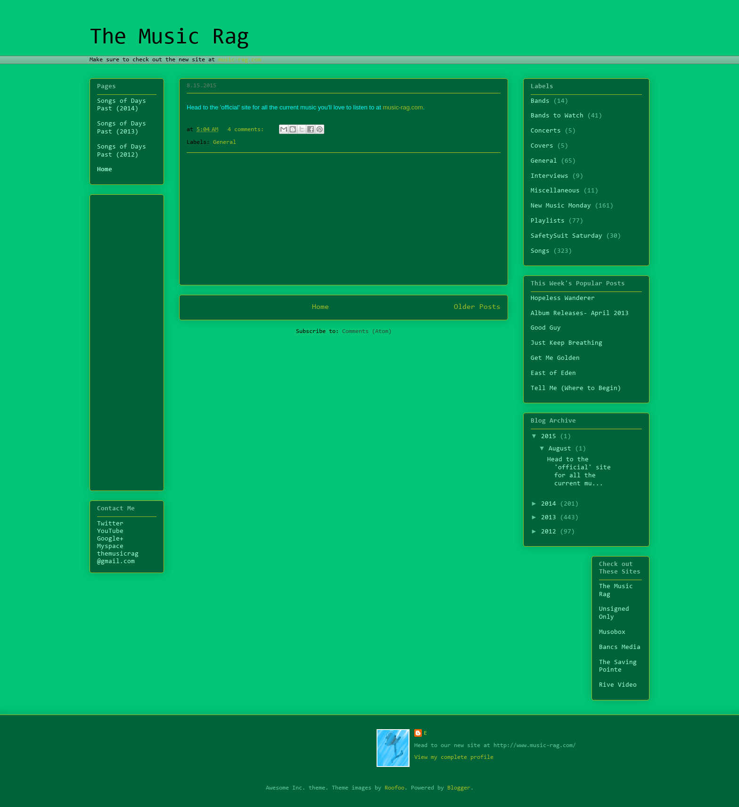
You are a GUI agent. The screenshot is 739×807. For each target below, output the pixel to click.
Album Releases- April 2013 (580, 313)
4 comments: (247, 129)
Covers (542, 146)
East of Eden (553, 373)
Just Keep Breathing (566, 343)
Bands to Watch (557, 116)
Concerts (546, 131)
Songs (540, 251)
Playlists (548, 221)
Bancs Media (619, 647)
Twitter (110, 524)
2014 (550, 504)
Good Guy (546, 328)
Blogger (458, 788)
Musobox (612, 632)
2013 (550, 518)
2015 (550, 436)
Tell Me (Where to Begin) (576, 388)
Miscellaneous (555, 191)
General (224, 142)
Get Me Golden (555, 358)
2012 (550, 532)
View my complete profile (453, 757)
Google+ (110, 539)
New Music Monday (561, 206)
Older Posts (477, 307)
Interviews (549, 176)
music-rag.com (239, 60)
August (562, 449)
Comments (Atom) (367, 331)
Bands (540, 101)
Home (320, 307)
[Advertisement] (343, 219)
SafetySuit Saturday (566, 236)
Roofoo (394, 788)
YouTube (110, 531)
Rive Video (618, 685)
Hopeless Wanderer (563, 298)
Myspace (110, 546)
